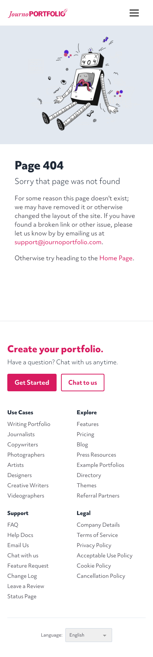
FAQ (12, 525)
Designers (19, 475)
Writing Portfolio (28, 424)
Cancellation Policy (101, 576)
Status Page (22, 596)
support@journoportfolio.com (58, 242)
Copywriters (22, 444)
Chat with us (22, 555)
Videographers (25, 495)
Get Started (32, 382)
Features (88, 424)
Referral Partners (98, 495)
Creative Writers (28, 485)
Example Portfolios (100, 465)
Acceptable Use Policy (105, 555)
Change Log (22, 576)
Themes (86, 485)
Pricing (85, 434)
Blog (82, 444)
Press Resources (96, 454)
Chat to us (82, 382)
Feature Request (28, 565)
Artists (15, 465)
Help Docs (20, 535)
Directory (89, 475)
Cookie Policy (94, 565)
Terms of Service (97, 535)
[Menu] (139, 7)
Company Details (98, 525)
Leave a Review (25, 586)
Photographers (26, 454)
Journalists (21, 434)
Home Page (116, 258)
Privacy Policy (94, 545)
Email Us (18, 545)
